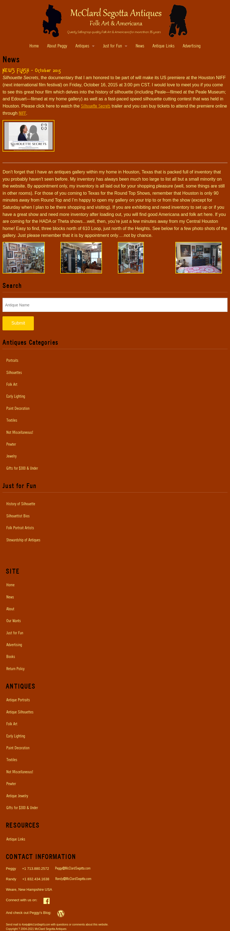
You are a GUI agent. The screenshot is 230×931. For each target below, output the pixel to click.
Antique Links (163, 46)
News (140, 46)
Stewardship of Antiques (23, 540)
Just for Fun (112, 46)
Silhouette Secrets (95, 106)
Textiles (11, 420)
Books (10, 657)
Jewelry (11, 456)
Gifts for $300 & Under (22, 468)
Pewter (11, 444)
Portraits (12, 361)
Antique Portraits (18, 700)
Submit (18, 323)
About (10, 609)
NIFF (22, 113)
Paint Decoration (17, 409)
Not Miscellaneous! (19, 433)
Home (34, 46)
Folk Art (11, 385)
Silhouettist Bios (18, 516)
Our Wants (13, 621)
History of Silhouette (20, 504)
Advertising (192, 46)
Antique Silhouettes (20, 712)
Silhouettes (14, 373)
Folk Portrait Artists (20, 528)
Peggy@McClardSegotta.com (73, 868)
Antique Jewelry (17, 796)
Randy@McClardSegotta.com (73, 879)
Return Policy (15, 669)
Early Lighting (15, 396)
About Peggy (57, 46)
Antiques (82, 46)
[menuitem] (114, 361)
